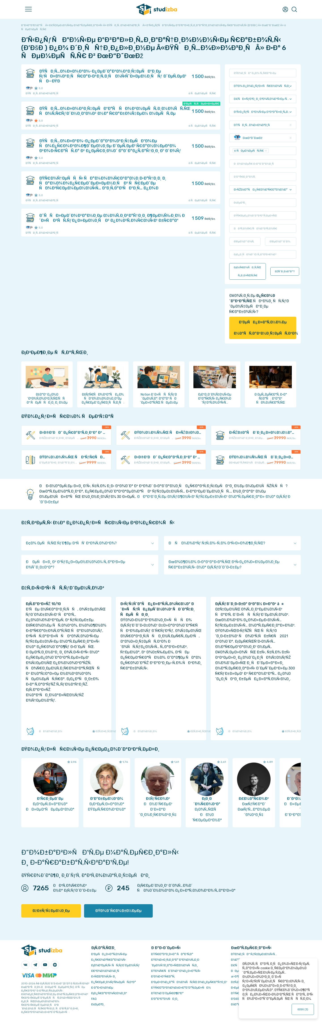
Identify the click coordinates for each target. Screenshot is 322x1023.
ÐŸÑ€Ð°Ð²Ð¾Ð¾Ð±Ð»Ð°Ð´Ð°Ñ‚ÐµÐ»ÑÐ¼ (181, 987)
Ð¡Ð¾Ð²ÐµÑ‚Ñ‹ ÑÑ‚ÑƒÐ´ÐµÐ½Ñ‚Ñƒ (115, 965)
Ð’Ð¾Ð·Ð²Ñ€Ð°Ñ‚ (163, 976)
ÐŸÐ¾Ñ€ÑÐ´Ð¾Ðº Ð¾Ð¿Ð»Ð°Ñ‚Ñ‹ (176, 971)
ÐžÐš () (303, 1009)
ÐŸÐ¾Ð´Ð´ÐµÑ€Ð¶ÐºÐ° (167, 993)
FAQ (94, 998)
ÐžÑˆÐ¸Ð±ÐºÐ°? (284, 271)
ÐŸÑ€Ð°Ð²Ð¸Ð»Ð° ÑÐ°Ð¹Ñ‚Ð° (172, 954)
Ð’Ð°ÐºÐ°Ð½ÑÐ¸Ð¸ (164, 998)
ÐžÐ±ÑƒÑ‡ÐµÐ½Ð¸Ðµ (51, 911)
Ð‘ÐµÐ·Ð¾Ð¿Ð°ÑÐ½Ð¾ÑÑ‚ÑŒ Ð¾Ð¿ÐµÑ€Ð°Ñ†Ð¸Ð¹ (189, 982)
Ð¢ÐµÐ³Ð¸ (97, 1004)
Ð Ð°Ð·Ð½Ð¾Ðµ (102, 987)
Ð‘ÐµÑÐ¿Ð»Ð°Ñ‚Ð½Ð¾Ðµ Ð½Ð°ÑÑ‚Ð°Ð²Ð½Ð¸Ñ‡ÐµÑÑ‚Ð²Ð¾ (265, 327)
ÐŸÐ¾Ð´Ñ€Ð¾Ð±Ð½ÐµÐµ (118, 911)
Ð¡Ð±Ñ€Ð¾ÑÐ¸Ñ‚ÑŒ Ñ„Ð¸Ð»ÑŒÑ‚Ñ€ (247, 271)
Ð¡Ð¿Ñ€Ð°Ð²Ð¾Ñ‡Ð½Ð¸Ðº (109, 993)
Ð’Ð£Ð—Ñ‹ (238, 998)
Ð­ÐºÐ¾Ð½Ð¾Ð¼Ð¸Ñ (106, 971)
